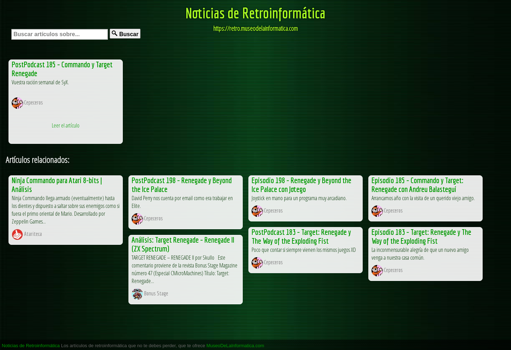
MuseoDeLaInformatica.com (235, 345)
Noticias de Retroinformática (255, 12)
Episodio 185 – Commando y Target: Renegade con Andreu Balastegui (417, 184)
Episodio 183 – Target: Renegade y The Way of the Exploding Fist (421, 236)
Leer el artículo (65, 125)
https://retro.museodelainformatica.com (255, 28)
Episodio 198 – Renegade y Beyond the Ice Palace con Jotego (301, 184)
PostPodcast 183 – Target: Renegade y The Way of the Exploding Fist (301, 236)
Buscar (125, 33)
